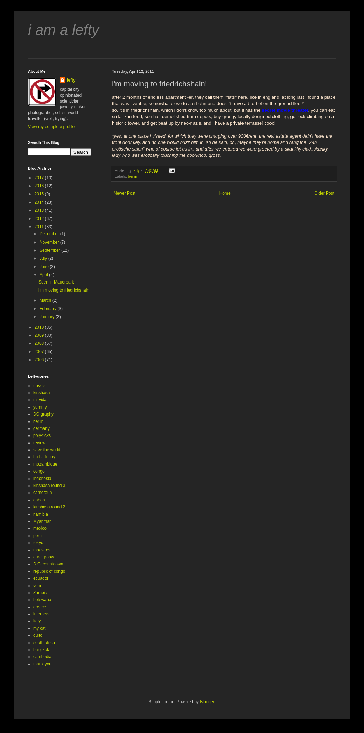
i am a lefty (63, 30)
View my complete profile (51, 126)
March (46, 300)
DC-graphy (43, 414)
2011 (40, 226)
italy (37, 621)
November (50, 242)
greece (39, 607)
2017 (40, 177)
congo (39, 471)
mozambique (45, 464)
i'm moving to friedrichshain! (64, 290)
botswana (42, 599)
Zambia (40, 592)
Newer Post (124, 193)
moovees (41, 549)
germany (41, 428)
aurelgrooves (45, 556)
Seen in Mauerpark (56, 282)
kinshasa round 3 (49, 485)
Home (225, 193)
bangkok (41, 649)
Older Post (324, 193)
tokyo (38, 542)
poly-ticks (42, 435)
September (50, 250)
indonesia (42, 478)
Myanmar (42, 521)
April (44, 274)
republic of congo (49, 571)
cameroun (42, 492)
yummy (40, 407)
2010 (40, 327)
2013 (40, 210)
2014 (40, 202)
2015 (40, 193)
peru (37, 535)
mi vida (40, 399)
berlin (132, 176)
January (48, 316)
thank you (42, 664)
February (48, 308)
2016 (40, 185)
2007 (40, 351)
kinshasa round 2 (49, 506)
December (50, 233)
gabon (39, 499)
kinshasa (41, 392)
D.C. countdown (48, 563)
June (45, 266)
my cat (39, 628)
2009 (40, 335)
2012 (40, 218)
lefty (71, 80)
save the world (46, 449)
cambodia (42, 656)
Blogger (207, 701)
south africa (44, 642)
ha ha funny (44, 456)
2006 (40, 359)
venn (37, 585)
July (44, 258)
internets (41, 614)
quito (37, 635)
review (39, 442)
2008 (40, 343)
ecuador (40, 578)
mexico (40, 528)
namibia (40, 514)
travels (39, 385)
